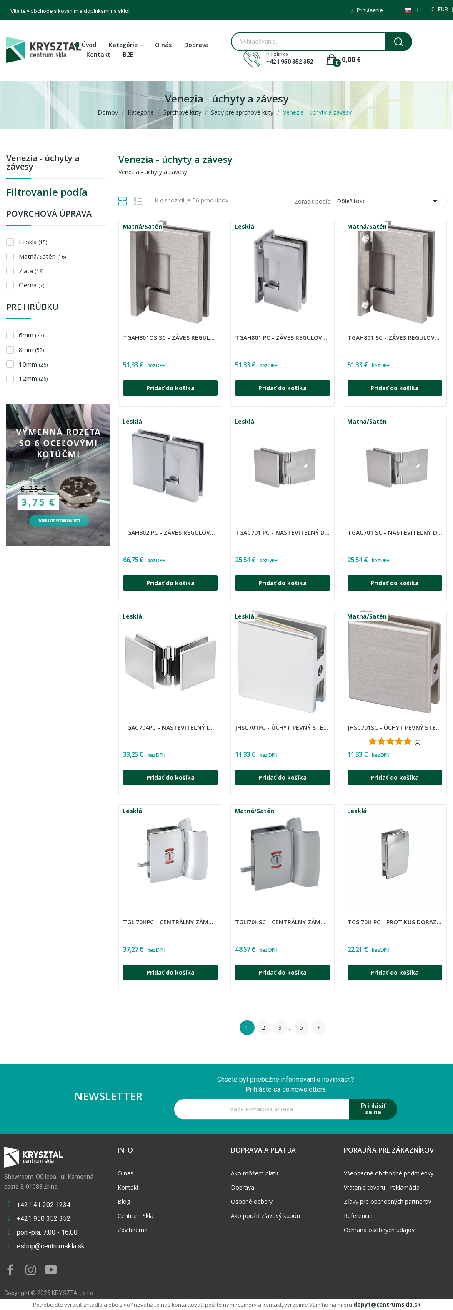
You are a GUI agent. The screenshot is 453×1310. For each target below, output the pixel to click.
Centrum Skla (135, 1216)
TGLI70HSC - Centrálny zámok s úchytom (282, 922)
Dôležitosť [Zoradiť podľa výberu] (388, 201)
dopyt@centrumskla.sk (386, 1304)
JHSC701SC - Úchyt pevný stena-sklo (395, 727)
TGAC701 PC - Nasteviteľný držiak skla (282, 532)
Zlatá (31, 271)
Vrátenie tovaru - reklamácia (382, 1187)
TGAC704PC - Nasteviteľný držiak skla (170, 727)
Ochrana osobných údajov (379, 1230)
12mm (33, 378)
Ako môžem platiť (255, 1173)
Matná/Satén (42, 256)
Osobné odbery (252, 1201)
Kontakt (128, 1187)
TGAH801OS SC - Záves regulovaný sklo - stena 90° (170, 338)
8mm (31, 349)
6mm (31, 335)
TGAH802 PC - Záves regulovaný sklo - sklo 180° (170, 532)
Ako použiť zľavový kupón (265, 1216)
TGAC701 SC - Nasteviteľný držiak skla (395, 532)
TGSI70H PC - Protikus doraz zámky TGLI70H (395, 922)
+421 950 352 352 (289, 62)
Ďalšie (318, 1027)
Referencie (358, 1216)
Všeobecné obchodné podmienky (388, 1173)
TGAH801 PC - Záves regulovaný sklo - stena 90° (282, 338)
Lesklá (33, 241)
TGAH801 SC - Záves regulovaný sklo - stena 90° (395, 338)
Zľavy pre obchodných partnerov (387, 1201)
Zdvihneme (133, 1230)
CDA (124, 332)
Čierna (31, 285)
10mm (33, 364)
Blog (124, 1201)
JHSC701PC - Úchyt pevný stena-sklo (282, 727)
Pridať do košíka (170, 388)
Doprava (242, 1187)
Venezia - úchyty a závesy (43, 163)
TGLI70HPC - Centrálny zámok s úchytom (170, 922)
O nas (125, 1173)
